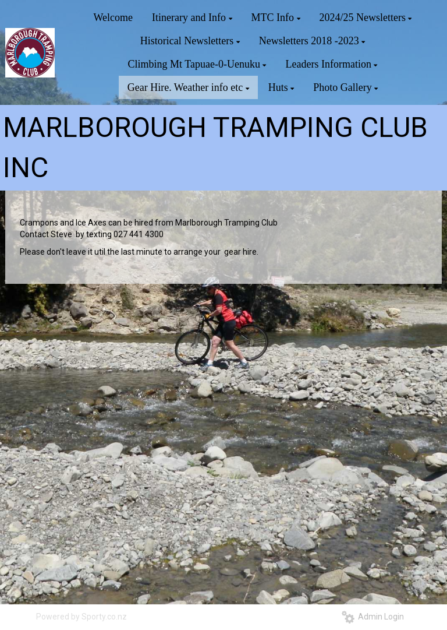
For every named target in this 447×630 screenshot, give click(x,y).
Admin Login (373, 616)
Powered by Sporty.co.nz (81, 616)
